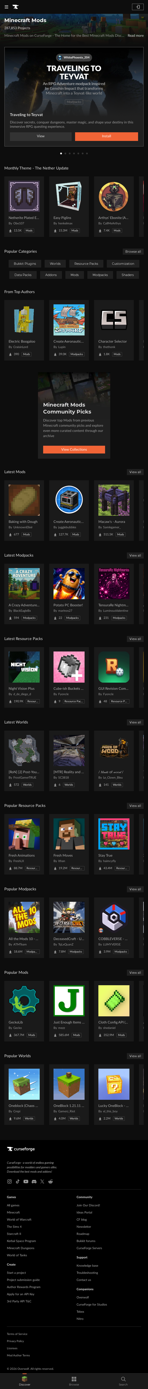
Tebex (80, 1311)
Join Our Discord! (88, 1205)
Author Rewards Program (24, 1287)
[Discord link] (34, 1181)
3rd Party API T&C (19, 1301)
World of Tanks (17, 1255)
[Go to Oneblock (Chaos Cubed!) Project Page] (24, 1094)
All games (13, 1205)
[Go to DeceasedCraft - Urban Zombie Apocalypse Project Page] (69, 927)
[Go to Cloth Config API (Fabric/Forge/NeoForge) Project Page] (114, 1011)
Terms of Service (17, 1334)
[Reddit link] (50, 1181)
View (41, 136)
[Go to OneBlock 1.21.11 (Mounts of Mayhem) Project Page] (69, 1094)
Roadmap (83, 1234)
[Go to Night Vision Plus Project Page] (24, 677)
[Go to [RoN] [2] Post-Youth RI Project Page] (24, 761)
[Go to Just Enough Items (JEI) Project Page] (69, 1011)
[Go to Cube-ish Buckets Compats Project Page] (69, 677)
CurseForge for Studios (92, 1304)
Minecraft (13, 1212)
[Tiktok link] (17, 1181)
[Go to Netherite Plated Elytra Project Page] (24, 206)
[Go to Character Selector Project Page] (114, 330)
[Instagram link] (9, 1181)
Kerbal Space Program (21, 1241)
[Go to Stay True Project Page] (114, 844)
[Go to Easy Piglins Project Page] (69, 206)
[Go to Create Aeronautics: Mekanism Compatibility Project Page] (69, 510)
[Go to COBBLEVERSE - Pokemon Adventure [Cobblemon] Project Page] (114, 927)
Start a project (16, 1272)
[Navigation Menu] (6, 7)
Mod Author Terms (18, 1355)
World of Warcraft (19, 1219)
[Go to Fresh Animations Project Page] (24, 844)
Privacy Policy (15, 1341)
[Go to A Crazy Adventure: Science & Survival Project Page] (24, 594)
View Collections (74, 449)
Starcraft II (14, 1234)
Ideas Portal (84, 1212)
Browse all (133, 252)
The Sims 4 (14, 1226)
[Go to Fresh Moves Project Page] (69, 844)
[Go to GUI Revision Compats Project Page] (114, 677)
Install (106, 136)
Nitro (80, 1318)
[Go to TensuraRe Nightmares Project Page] (114, 594)
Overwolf (83, 1297)
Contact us (84, 1280)
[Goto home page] (15, 6)
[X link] (42, 1181)
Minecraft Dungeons (20, 1248)
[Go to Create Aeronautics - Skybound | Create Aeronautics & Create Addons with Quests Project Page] (69, 330)
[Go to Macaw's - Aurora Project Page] (114, 510)
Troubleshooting (87, 1272)
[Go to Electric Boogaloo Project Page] (24, 330)
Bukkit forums (86, 1241)
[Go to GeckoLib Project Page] (24, 1011)
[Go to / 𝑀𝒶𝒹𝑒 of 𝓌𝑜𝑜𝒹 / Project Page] (114, 761)
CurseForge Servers (89, 1248)
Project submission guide (23, 1280)
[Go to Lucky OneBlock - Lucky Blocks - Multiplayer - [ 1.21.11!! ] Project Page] (114, 1094)
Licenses (12, 1348)
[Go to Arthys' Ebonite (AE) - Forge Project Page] (114, 206)
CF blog (82, 1219)
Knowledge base (87, 1265)
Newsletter (84, 1226)
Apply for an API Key (20, 1294)
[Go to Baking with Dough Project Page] (24, 510)
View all (135, 472)
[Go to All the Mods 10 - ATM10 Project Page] (24, 927)
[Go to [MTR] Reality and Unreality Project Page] (69, 761)
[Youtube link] (25, 1181)
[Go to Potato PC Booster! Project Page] (69, 594)
